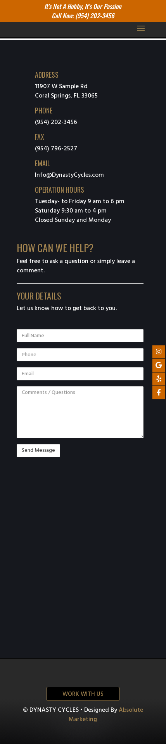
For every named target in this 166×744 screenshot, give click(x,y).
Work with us (83, 694)
